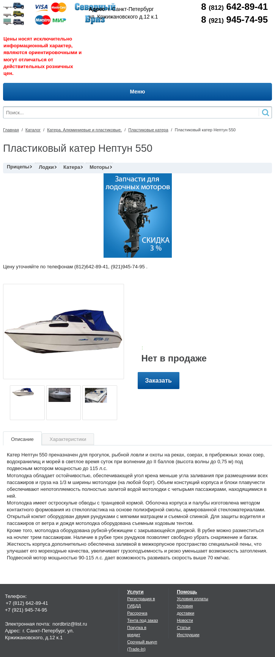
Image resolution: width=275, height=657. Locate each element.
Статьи (183, 627)
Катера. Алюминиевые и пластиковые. (84, 130)
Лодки (46, 167)
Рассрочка (137, 613)
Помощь (187, 592)
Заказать (158, 380)
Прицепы (18, 167)
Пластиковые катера (148, 130)
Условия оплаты (192, 598)
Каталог (33, 130)
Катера (71, 167)
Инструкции (188, 634)
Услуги (135, 592)
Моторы (99, 167)
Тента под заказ (142, 620)
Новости (185, 620)
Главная (11, 130)
